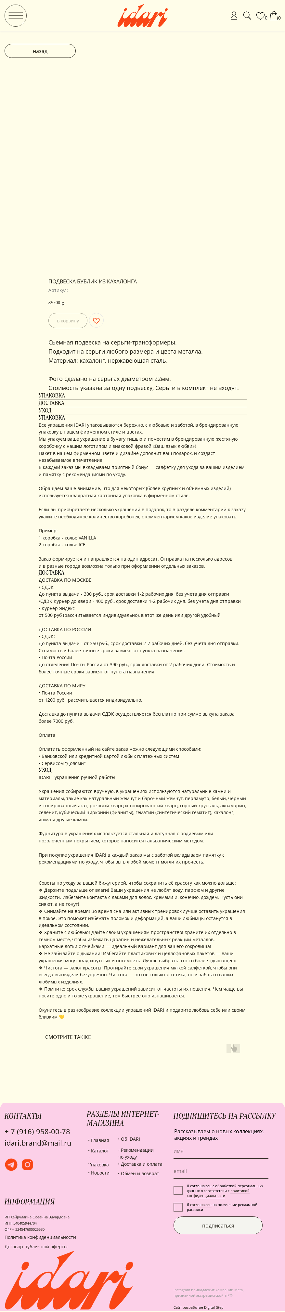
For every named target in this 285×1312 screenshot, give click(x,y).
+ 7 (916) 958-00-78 (37, 1131)
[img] (16, 16)
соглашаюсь (201, 1204)
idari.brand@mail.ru (38, 1143)
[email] (221, 1171)
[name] (221, 1151)
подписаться (218, 1225)
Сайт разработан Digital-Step (199, 1307)
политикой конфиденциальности (218, 1193)
